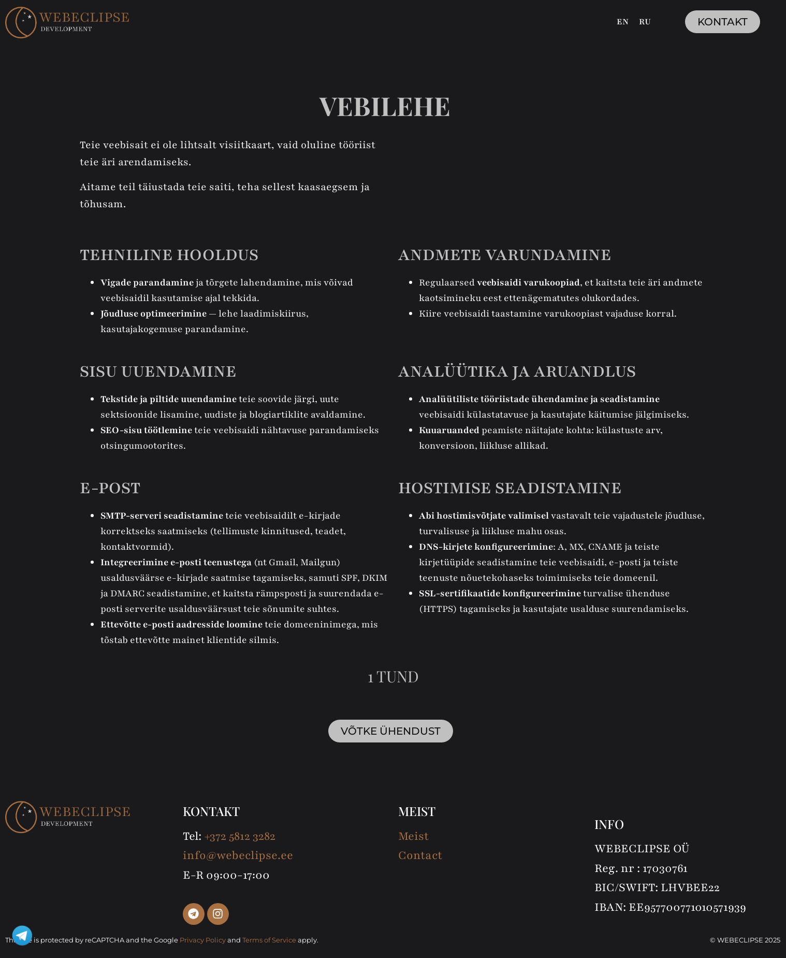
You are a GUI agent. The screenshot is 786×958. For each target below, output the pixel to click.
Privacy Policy (203, 940)
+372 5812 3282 (239, 836)
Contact (420, 855)
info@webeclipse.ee (238, 855)
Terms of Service (269, 940)
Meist (413, 836)
